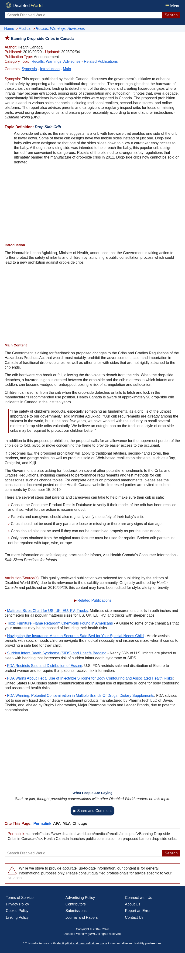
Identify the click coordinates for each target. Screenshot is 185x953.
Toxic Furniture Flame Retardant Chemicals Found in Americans (60, 623)
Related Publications (101, 61)
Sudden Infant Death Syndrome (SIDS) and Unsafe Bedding (56, 653)
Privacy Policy (17, 904)
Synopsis (29, 69)
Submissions (76, 911)
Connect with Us (138, 898)
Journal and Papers (81, 917)
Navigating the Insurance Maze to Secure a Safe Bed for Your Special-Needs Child (75, 636)
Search (171, 15)
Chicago (79, 823)
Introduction (50, 69)
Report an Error (138, 911)
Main (67, 69)
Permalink (42, 823)
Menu (172, 5)
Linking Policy (17, 917)
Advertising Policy (80, 898)
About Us (132, 904)
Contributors (75, 904)
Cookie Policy (17, 911)
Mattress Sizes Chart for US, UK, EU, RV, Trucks (47, 611)
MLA (67, 823)
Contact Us (134, 917)
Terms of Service (20, 898)
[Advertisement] (92, 204)
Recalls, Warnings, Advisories (55, 61)
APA (57, 823)
